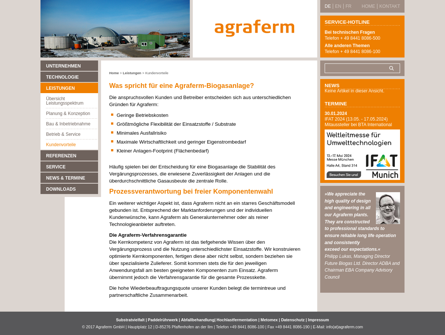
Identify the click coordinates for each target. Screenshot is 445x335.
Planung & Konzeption (68, 113)
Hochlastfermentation (238, 320)
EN (338, 6)
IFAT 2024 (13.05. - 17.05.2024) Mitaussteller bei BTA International (358, 121)
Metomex (270, 320)
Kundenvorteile (61, 144)
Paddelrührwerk (163, 320)
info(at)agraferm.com (344, 327)
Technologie (62, 77)
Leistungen (60, 88)
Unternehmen (63, 66)
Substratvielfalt (130, 320)
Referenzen (61, 155)
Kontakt (389, 6)
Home (114, 73)
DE (328, 6)
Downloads (61, 189)
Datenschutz (293, 320)
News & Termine (65, 178)
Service (55, 167)
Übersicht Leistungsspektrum (65, 101)
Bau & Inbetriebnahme (68, 124)
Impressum (318, 320)
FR (348, 6)
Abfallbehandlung (197, 320)
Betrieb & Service (63, 134)
